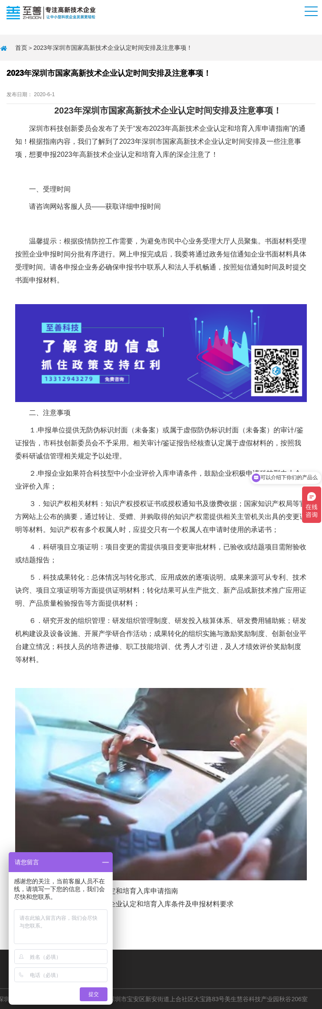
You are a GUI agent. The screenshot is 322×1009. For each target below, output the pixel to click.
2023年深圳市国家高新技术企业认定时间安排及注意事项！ (112, 47)
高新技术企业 (197, 141)
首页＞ (24, 47)
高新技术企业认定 (199, 128)
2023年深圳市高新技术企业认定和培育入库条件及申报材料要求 (136, 904)
